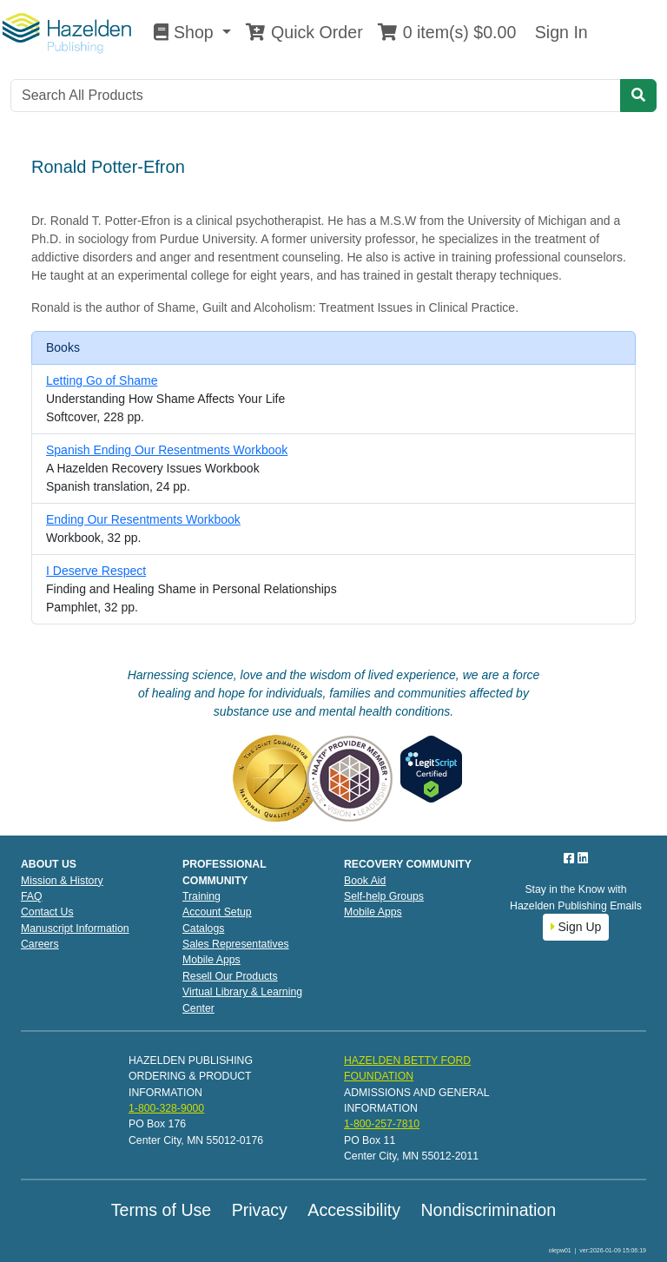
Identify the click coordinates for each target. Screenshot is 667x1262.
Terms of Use (161, 1209)
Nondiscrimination (488, 1209)
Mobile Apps (211, 960)
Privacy (259, 1209)
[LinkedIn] (583, 858)
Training (201, 896)
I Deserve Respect (96, 571)
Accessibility (353, 1209)
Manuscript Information (75, 928)
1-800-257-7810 (381, 1124)
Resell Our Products (230, 976)
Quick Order (304, 32)
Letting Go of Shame (101, 380)
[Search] (315, 95)
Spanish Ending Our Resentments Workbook (166, 450)
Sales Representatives (235, 944)
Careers (40, 944)
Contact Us (47, 912)
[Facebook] (571, 858)
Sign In (558, 32)
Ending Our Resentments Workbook (143, 519)
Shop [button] (186, 32)
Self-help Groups (384, 896)
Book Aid (365, 881)
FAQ (32, 896)
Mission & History (62, 881)
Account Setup (217, 912)
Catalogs (203, 928)
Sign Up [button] (576, 927)
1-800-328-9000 (166, 1108)
